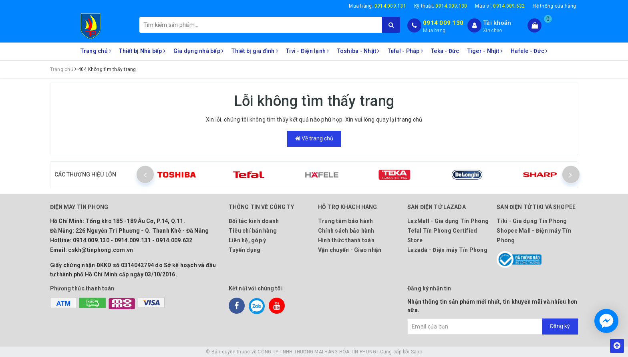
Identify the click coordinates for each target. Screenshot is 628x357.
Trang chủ (96, 51)
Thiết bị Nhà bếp (142, 51)
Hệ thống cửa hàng (554, 6)
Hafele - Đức (529, 51)
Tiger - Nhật (485, 51)
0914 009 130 (443, 22)
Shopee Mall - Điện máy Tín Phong (534, 235)
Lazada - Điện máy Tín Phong (447, 250)
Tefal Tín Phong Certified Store (442, 235)
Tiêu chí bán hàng (253, 230)
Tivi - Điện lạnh (307, 51)
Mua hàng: (377, 6)
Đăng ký (560, 326)
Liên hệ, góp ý (247, 240)
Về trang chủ (314, 138)
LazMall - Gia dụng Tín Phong (448, 221)
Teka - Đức (445, 51)
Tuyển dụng (245, 250)
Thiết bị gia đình (254, 51)
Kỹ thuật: (440, 6)
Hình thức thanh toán (346, 240)
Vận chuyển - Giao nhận (350, 250)
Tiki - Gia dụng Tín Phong (532, 221)
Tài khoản (497, 22)
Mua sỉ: (500, 6)
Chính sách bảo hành (346, 230)
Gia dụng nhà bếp (198, 51)
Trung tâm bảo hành (345, 221)
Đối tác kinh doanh (254, 221)
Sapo (416, 352)
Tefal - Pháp (405, 51)
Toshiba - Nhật (358, 51)
